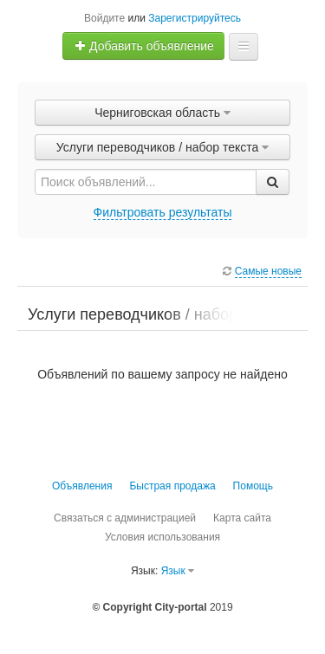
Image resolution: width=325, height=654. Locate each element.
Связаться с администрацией (125, 518)
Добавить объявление (144, 46)
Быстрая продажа (172, 486)
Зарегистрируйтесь (194, 18)
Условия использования (162, 537)
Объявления (82, 486)
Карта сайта (242, 518)
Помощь (253, 486)
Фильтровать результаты (163, 212)
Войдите (104, 18)
